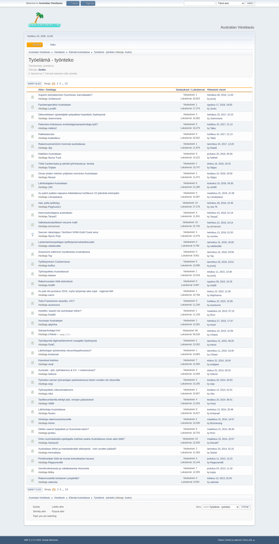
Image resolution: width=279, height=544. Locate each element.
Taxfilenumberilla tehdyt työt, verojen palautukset (66, 399)
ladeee (52, 275)
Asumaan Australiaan (50, 320)
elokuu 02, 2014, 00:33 (219, 370)
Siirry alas (34, 84)
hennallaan (54, 452)
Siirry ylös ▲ (249, 540)
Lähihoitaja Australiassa (51, 409)
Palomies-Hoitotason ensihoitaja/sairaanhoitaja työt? (68, 124)
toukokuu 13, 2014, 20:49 (220, 409)
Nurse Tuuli (54, 157)
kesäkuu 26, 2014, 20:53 (219, 380)
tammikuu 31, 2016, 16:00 (220, 242)
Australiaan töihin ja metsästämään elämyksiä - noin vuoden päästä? (77, 448)
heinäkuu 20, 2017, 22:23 (220, 114)
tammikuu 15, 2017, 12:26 (220, 144)
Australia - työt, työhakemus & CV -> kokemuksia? (66, 370)
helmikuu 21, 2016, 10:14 (220, 222)
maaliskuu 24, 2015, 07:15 (220, 311)
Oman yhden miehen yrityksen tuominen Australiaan (68, 173)
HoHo (51, 423)
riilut (50, 393)
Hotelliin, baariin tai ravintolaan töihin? (60, 310)
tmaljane (214, 364)
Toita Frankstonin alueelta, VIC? (56, 301)
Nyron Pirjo (54, 236)
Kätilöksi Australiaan (49, 153)
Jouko (128, 52)
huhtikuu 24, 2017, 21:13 (220, 134)
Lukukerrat (198, 89)
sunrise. (214, 236)
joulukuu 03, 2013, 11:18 (219, 468)
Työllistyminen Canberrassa (54, 261)
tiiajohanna (215, 295)
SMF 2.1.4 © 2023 (32, 540)
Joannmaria (55, 118)
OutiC (51, 344)
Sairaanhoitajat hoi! (49, 330)
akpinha (52, 324)
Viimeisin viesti (218, 89)
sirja (50, 383)
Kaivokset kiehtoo (48, 360)
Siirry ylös (34, 490)
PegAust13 (54, 206)
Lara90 (52, 108)
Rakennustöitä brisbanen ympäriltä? (58, 478)
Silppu (213, 167)
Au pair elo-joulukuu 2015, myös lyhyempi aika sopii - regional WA (75, 291)
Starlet (213, 452)
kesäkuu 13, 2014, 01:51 (219, 390)
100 (50, 187)
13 (66, 83)
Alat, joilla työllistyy (49, 202)
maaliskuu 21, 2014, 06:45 (220, 429)
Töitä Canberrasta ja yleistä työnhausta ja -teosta (66, 163)
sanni (51, 295)
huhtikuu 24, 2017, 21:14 (220, 124)
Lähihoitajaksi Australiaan (52, 183)
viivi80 (213, 187)
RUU (212, 315)
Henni (213, 344)
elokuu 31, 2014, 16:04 (219, 360)
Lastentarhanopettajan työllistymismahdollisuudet (66, 242)
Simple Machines (50, 540)
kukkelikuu (54, 138)
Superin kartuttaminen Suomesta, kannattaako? (65, 94)
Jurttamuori (54, 98)
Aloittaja (51, 89)
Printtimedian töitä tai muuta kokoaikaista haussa (66, 458)
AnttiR (51, 285)
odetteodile (54, 245)
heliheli (213, 157)
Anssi (213, 324)
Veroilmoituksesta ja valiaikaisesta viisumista (63, 468)
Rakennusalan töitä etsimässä (55, 281)
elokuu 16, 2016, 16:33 (219, 163)
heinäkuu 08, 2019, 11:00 (220, 95)
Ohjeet (221, 540)
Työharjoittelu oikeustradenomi (55, 389)
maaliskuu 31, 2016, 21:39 (220, 193)
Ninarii (51, 177)
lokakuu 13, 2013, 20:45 (219, 478)
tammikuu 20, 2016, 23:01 (220, 262)
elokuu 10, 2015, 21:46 (219, 291)
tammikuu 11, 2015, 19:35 (220, 350)
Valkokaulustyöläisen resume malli (57, 222)
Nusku (51, 413)
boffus (51, 265)
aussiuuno (54, 304)
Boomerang (216, 423)
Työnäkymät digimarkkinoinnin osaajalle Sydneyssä (67, 340)
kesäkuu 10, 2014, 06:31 (219, 399)
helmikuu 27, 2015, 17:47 (220, 321)
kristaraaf (53, 354)
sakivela (52, 482)
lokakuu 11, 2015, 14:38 (219, 271)
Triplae (52, 167)
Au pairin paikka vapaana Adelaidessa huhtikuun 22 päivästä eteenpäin (78, 193)
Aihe (41, 89)
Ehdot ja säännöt (233, 540)
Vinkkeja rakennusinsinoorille (54, 419)
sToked (52, 334)
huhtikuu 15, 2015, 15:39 (220, 301)
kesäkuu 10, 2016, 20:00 (219, 173)
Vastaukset (182, 89)
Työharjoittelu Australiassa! (53, 271)
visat (50, 364)
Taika (213, 128)
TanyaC (52, 216)
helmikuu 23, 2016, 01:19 (220, 213)
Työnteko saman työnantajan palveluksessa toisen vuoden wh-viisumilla (79, 380)
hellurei (52, 374)
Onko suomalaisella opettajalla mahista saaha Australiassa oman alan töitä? (81, 438)
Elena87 (214, 443)
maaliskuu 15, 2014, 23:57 (220, 439)
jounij (213, 98)
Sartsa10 (53, 442)
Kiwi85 (52, 314)
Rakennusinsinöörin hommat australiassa (61, 144)
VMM (51, 403)
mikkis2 (52, 128)
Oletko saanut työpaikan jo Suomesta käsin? (63, 429)
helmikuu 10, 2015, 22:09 (220, 331)
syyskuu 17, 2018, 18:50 (219, 104)
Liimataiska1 (55, 197)
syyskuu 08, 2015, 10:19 (219, 281)
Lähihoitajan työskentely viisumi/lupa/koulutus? (64, 350)
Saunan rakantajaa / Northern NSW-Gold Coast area (68, 232)
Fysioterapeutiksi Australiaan (54, 104)
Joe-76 (213, 207)
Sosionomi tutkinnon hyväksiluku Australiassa (64, 251)
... (63, 83)
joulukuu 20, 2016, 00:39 (219, 154)
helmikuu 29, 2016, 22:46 (220, 203)
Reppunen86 (55, 462)
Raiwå (213, 148)
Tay (50, 255)
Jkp (50, 147)
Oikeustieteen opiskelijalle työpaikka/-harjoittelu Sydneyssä (71, 114)
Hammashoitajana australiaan (55, 212)
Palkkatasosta (46, 134)
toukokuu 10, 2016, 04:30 (220, 183)
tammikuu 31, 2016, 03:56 (220, 252)
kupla (213, 472)
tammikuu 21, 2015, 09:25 (220, 341)
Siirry (198, 507)
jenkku (52, 433)
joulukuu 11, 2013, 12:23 (219, 458)
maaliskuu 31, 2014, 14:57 (220, 419)
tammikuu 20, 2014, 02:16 (220, 448)
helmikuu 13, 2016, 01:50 (220, 232)
